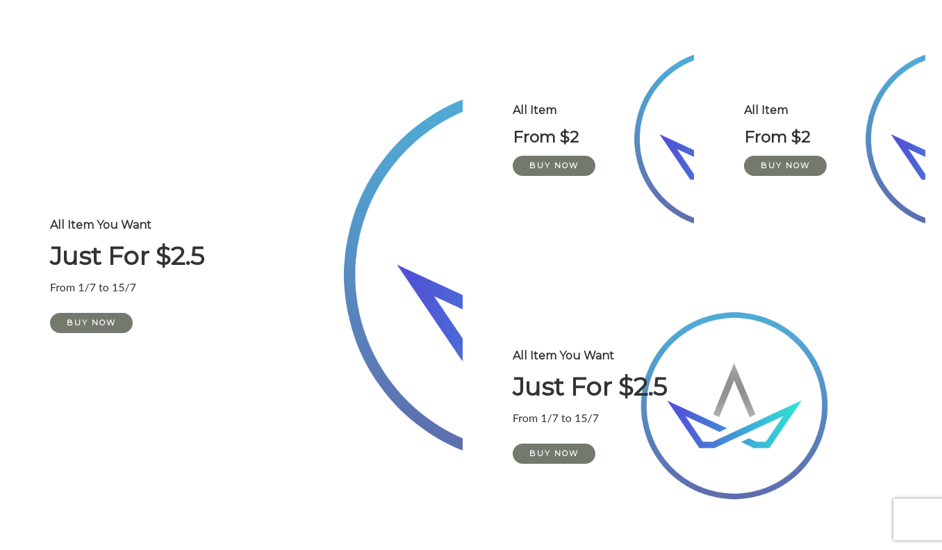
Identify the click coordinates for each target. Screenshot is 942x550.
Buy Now (91, 322)
